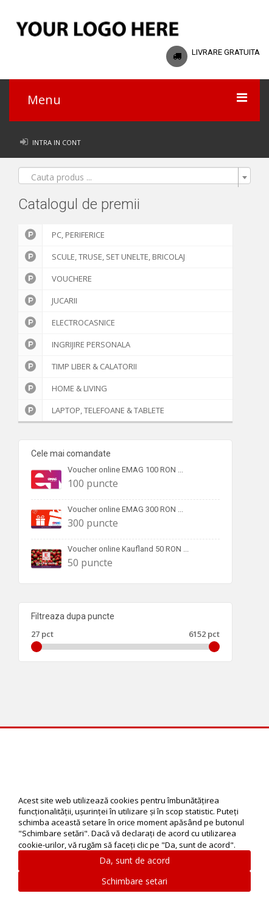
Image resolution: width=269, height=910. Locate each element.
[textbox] (131, 177)
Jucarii (47, 300)
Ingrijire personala (74, 344)
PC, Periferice (61, 235)
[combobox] (134, 175)
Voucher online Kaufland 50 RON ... (128, 548)
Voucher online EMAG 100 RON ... (125, 469)
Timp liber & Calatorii (77, 366)
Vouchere (55, 279)
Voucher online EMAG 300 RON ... (125, 509)
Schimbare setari (134, 881)
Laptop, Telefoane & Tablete (91, 410)
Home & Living (62, 388)
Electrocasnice (66, 322)
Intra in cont (56, 142)
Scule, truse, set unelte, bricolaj (101, 257)
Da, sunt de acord (134, 860)
